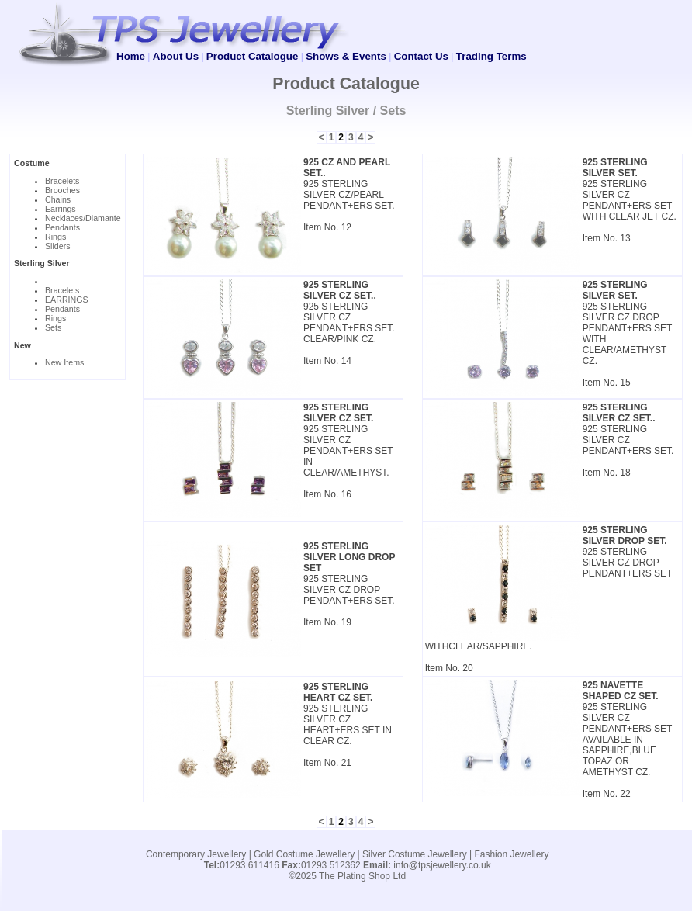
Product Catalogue (252, 56)
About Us (176, 56)
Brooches (62, 190)
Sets (53, 327)
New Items (64, 362)
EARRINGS (66, 299)
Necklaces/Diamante (83, 218)
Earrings (60, 208)
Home (130, 56)
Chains (58, 199)
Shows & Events (346, 56)
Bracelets (62, 180)
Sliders (58, 246)
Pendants (62, 227)
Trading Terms (491, 56)
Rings (55, 236)
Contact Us (421, 56)
